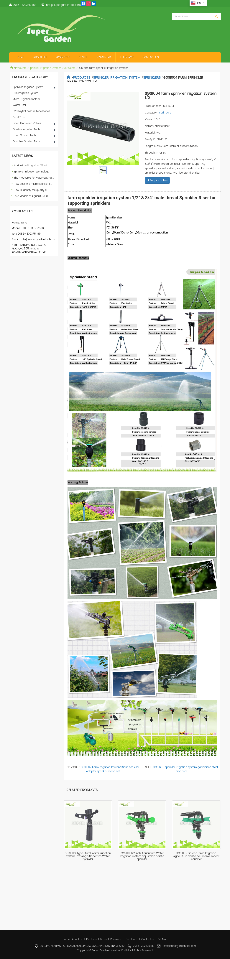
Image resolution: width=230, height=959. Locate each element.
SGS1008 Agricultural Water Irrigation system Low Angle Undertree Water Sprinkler (88, 856)
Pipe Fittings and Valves (27, 123)
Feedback (126, 57)
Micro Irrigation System (26, 99)
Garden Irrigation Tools (26, 129)
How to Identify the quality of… (31, 190)
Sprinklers (69, 68)
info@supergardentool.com (63, 5)
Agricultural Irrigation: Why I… (31, 166)
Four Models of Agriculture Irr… (31, 196)
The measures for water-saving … (34, 178)
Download (103, 57)
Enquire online (157, 180)
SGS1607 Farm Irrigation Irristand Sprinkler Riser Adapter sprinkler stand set (110, 769)
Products (62, 57)
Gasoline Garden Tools (26, 142)
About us (40, 57)
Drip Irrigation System (25, 93)
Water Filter (19, 105)
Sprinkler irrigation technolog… (31, 172)
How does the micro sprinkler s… (33, 184)
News (82, 57)
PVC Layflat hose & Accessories (31, 111)
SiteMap (162, 939)
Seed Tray (19, 117)
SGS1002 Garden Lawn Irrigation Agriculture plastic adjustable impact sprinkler (196, 856)
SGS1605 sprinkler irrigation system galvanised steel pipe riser (185, 769)
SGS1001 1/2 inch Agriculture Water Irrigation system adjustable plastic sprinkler (142, 856)
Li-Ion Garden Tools (24, 135)
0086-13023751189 (24, 5)
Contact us (150, 57)
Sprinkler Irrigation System (45, 68)
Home (20, 57)
